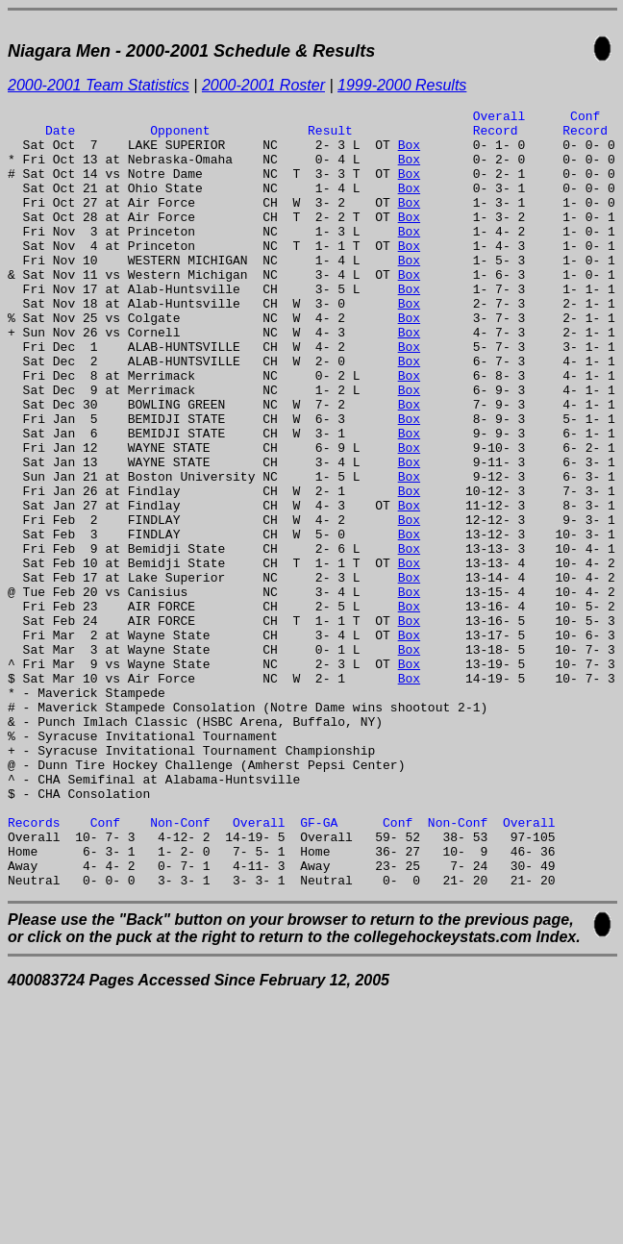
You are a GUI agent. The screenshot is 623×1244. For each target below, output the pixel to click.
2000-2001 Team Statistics (98, 85)
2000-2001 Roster (263, 85)
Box (409, 153)
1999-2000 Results (401, 85)
